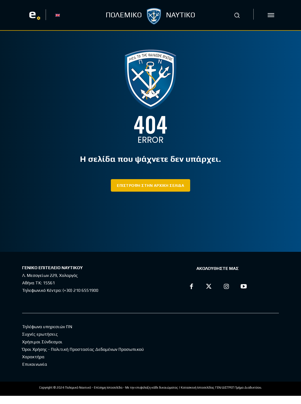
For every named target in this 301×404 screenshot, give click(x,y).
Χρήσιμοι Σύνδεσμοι (42, 349)
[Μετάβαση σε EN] (57, 15)
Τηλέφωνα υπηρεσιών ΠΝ (47, 334)
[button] (237, 15)
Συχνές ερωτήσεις (40, 342)
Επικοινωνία (34, 372)
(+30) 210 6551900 (80, 290)
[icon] (271, 15)
